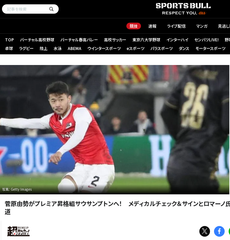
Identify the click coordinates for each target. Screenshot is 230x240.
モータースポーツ (210, 48)
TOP (9, 39)
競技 (134, 26)
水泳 (58, 48)
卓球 (9, 48)
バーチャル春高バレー (79, 39)
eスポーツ (135, 48)
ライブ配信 (176, 26)
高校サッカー (115, 39)
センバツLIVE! (206, 39)
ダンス (184, 48)
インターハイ (177, 39)
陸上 (44, 48)
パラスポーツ (161, 48)
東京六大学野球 (146, 39)
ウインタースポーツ (104, 48)
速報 (152, 26)
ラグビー (26, 48)
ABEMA (74, 48)
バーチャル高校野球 (37, 39)
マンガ (201, 26)
